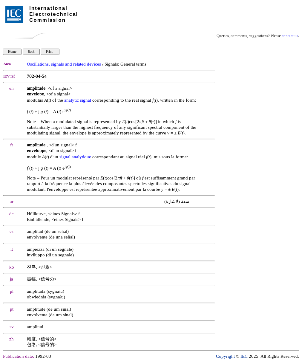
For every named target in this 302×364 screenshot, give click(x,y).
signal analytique (75, 157)
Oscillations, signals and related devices (64, 64)
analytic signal (77, 100)
